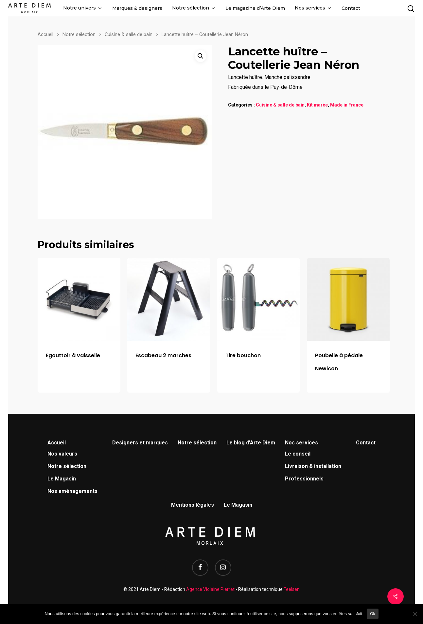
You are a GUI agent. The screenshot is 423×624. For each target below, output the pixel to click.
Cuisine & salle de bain (128, 34)
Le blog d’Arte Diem (250, 442)
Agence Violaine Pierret (210, 589)
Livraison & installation (313, 466)
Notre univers (82, 8)
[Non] (415, 614)
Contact (351, 8)
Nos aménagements (72, 491)
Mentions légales (192, 505)
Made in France (346, 104)
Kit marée (317, 104)
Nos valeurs (62, 454)
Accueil (45, 34)
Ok (372, 614)
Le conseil (297, 454)
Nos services (312, 8)
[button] (200, 56)
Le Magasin (61, 479)
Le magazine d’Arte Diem (255, 8)
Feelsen (292, 589)
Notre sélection (193, 8)
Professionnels (304, 479)
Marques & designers (137, 8)
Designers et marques (140, 442)
